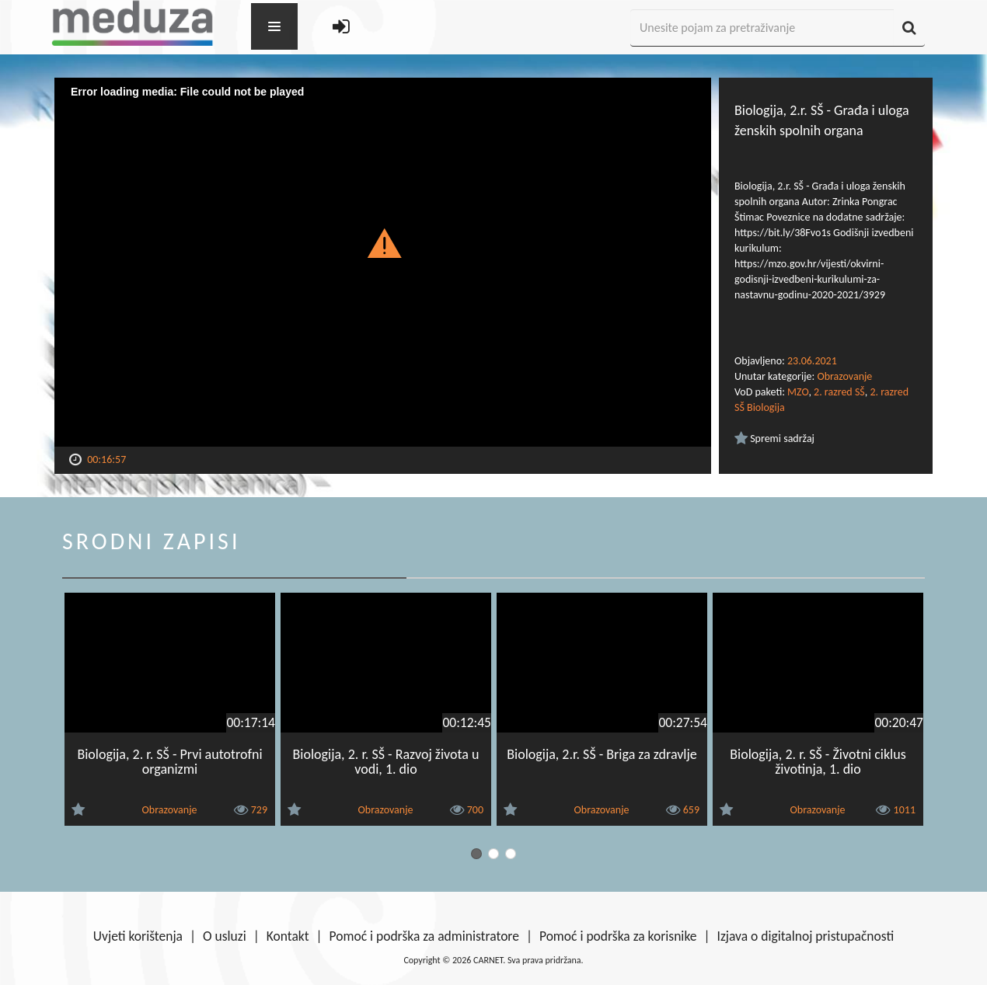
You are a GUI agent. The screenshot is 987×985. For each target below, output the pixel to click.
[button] (383, 242)
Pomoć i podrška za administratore (424, 936)
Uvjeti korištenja (138, 936)
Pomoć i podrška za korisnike (618, 936)
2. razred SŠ (839, 392)
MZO (797, 392)
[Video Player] (382, 262)
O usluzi (224, 936)
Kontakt (288, 936)
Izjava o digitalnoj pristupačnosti (805, 936)
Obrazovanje (844, 376)
